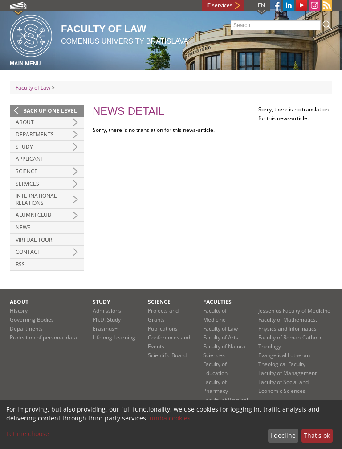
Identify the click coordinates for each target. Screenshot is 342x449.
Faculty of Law (33, 87)
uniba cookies (170, 418)
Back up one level (50, 110)
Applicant (30, 159)
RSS (20, 264)
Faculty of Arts (220, 337)
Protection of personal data (43, 337)
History (19, 310)
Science (26, 171)
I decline (283, 435)
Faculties (217, 302)
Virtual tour (34, 240)
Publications (163, 328)
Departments (35, 134)
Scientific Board (167, 355)
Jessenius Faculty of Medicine (294, 310)
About (25, 122)
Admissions (107, 310)
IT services (219, 5)
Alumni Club (33, 215)
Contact (28, 252)
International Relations (36, 199)
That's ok (317, 435)
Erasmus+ (105, 328)
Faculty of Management (287, 373)
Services (27, 184)
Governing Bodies (32, 319)
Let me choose (27, 433)
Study (24, 147)
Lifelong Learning (114, 337)
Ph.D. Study (107, 319)
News (23, 227)
